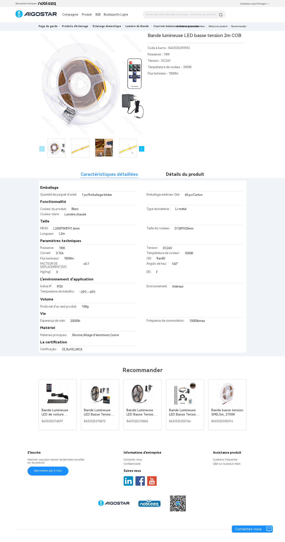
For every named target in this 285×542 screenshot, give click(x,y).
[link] (75, 26)
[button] (141, 149)
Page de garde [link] (48, 26)
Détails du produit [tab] (185, 174)
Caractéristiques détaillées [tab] (109, 174)
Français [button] (263, 4)
